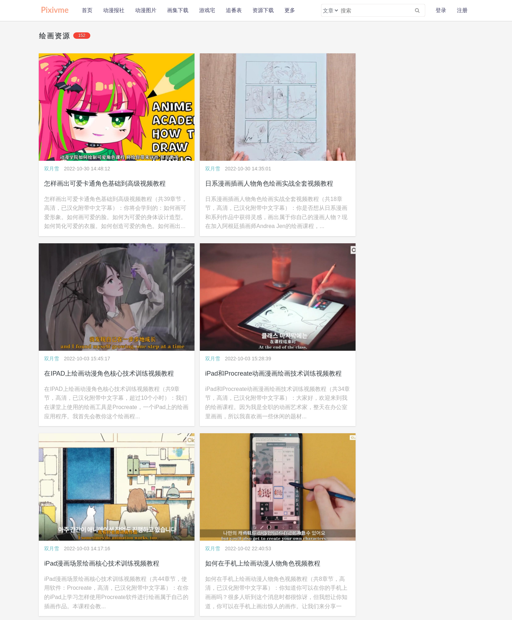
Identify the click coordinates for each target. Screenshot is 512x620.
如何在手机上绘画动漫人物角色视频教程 (212, 297)
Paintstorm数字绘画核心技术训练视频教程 (104, 448)
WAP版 (270, 581)
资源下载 (263, 10)
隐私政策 (68, 581)
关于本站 (47, 581)
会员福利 (105, 591)
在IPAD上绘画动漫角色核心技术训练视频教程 (329, 145)
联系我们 (111, 581)
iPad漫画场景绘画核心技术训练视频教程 (102, 297)
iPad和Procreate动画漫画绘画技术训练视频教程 (442, 145)
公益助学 (47, 591)
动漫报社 (113, 10)
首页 (87, 10)
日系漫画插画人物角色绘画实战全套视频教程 (218, 145)
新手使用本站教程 (76, 591)
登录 (441, 10)
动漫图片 (145, 10)
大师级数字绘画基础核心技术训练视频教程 (325, 448)
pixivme (379, 581)
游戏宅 (207, 10)
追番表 (234, 10)
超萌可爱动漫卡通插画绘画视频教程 (425, 448)
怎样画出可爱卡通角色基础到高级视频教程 (105, 145)
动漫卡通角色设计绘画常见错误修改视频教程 (438, 297)
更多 (289, 10)
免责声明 (90, 581)
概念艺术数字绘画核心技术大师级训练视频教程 (221, 448)
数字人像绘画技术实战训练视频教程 (315, 297)
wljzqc (392, 581)
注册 (462, 10)
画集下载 (177, 10)
